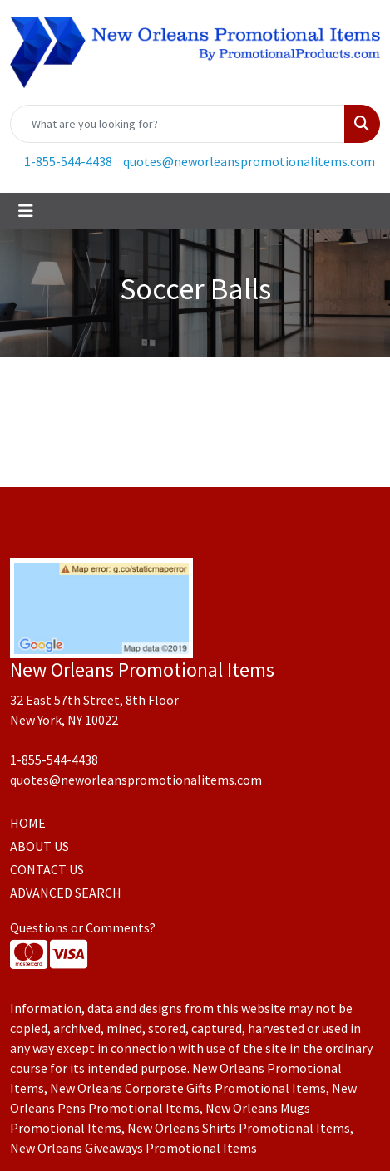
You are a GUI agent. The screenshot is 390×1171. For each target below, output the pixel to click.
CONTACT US (47, 869)
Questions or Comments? (83, 927)
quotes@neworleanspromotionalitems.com (249, 161)
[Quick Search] (177, 124)
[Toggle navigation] (25, 211)
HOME (28, 822)
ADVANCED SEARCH (65, 892)
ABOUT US (39, 846)
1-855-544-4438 (68, 161)
